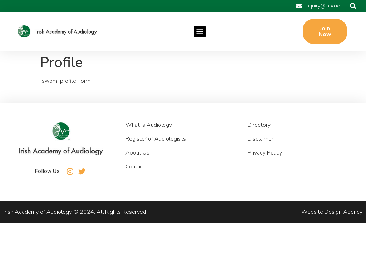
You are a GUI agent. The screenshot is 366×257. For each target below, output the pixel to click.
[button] (353, 6)
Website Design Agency (331, 212)
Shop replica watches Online (129, 81)
